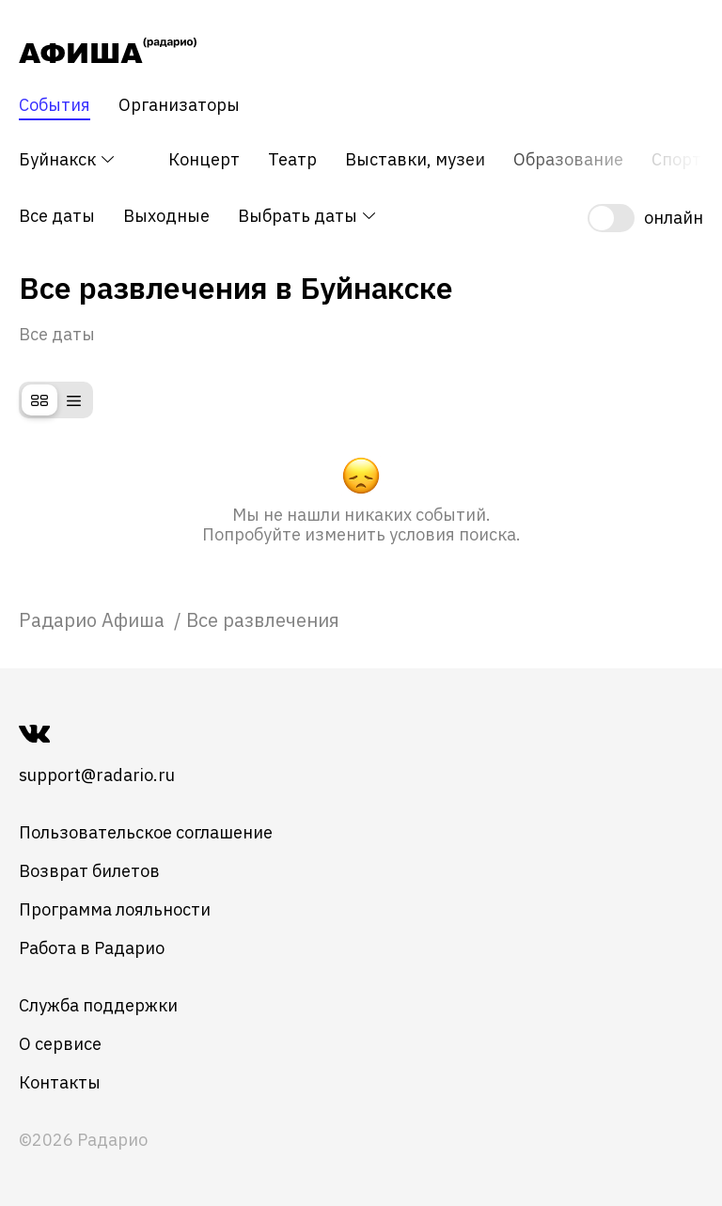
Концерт (204, 159)
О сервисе (60, 1044)
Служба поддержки (98, 1005)
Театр (292, 159)
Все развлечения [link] (262, 620)
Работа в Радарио (92, 948)
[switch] (645, 218)
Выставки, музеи (415, 159)
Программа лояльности (115, 909)
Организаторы (179, 105)
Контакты (60, 1082)
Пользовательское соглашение (146, 832)
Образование (568, 159)
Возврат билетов (89, 871)
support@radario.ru (97, 775)
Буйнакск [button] (68, 159)
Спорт (676, 159)
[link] (94, 620)
